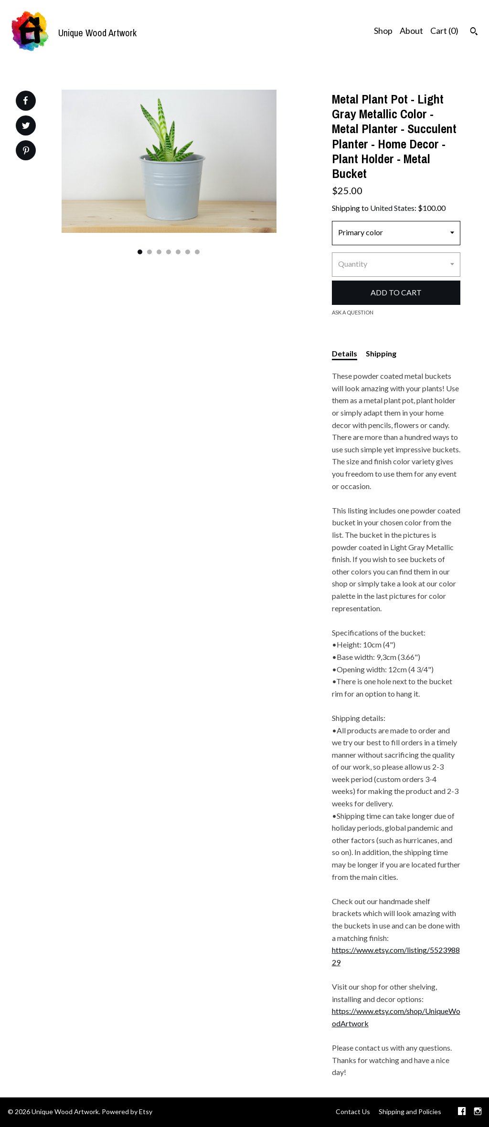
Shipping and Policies (410, 1111)
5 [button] (178, 252)
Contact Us (353, 1111)
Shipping (381, 353)
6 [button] (187, 252)
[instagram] (477, 1112)
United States (392, 207)
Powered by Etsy (127, 1111)
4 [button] (168, 252)
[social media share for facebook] (25, 100)
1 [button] (140, 252)
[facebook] (462, 1112)
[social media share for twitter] (26, 127)
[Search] (474, 32)
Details (344, 353)
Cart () (444, 30)
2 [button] (149, 252)
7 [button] (197, 252)
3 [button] (159, 252)
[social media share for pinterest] (26, 151)
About (411, 30)
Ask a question (352, 312)
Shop (383, 30)
